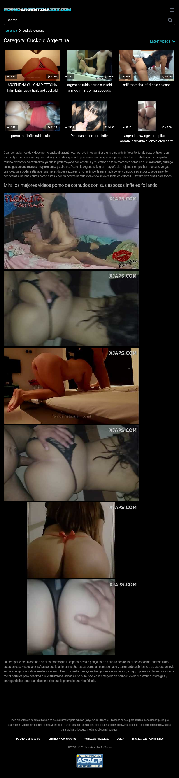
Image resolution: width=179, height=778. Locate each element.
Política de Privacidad (96, 738)
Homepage (10, 30)
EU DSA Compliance (28, 738)
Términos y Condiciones (61, 738)
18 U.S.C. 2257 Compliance (147, 738)
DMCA (120, 738)
